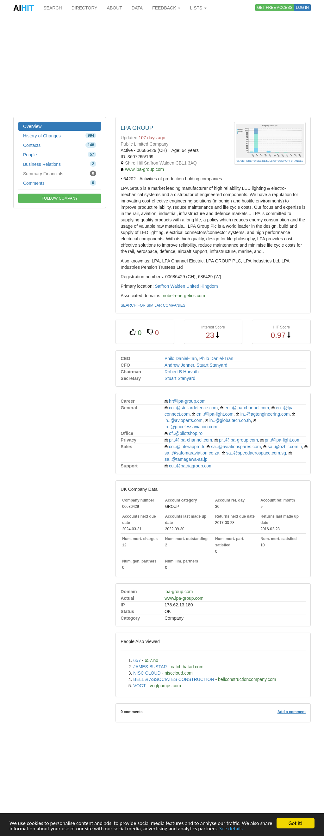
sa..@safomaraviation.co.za (192, 452)
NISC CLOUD (146, 673)
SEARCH (52, 7)
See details (231, 829)
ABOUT (114, 7)
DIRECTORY (84, 7)
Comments (59, 183)
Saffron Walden (170, 286)
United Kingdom (202, 286)
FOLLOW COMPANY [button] (60, 198)
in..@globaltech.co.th (230, 420)
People (59, 154)
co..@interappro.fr (186, 446)
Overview (32, 126)
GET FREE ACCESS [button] (275, 7)
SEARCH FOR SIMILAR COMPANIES (153, 305)
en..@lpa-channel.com (247, 407)
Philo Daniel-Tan (181, 358)
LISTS (198, 7)
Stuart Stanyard (211, 365)
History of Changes (59, 135)
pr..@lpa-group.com (238, 439)
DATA (137, 7)
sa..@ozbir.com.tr (285, 446)
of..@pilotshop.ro (185, 433)
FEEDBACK (166, 7)
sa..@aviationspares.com (236, 446)
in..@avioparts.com (183, 420)
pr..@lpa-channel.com (190, 439)
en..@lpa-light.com (215, 414)
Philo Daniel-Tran (216, 358)
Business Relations (59, 164)
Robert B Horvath (182, 371)
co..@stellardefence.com (193, 407)
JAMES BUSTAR (150, 666)
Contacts (59, 145)
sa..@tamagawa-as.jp (186, 459)
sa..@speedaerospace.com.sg (256, 452)
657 (136, 660)
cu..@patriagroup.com (191, 465)
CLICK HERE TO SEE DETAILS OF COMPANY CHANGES (269, 160)
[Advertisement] (162, 66)
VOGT (139, 685)
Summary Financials (59, 173)
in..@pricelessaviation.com (191, 426)
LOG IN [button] (302, 7)
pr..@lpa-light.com (283, 439)
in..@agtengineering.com (265, 414)
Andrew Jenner (179, 365)
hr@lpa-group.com (187, 401)
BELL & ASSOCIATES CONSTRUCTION (173, 679)
